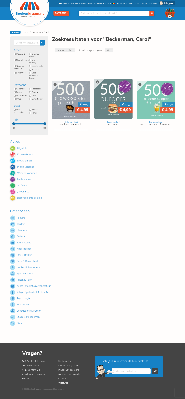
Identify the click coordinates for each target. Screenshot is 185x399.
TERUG (15, 32)
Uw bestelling (65, 361)
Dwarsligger (35, 99)
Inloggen (168, 3)
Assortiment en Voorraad (34, 374)
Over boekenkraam (31, 365)
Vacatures (63, 383)
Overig (33, 92)
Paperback (35, 89)
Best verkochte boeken (33, 75)
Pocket (18, 92)
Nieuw (33, 109)
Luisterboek (20, 95)
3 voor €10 (20, 73)
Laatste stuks (36, 66)
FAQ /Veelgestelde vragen (34, 361)
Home (25, 32)
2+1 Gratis (34, 69)
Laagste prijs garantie (68, 365)
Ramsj (33, 113)
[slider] (13, 123)
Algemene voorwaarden (69, 374)
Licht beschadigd (19, 110)
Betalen (25, 378)
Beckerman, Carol (40, 32)
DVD (32, 95)
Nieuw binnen (21, 60)
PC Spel (18, 99)
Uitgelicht (19, 54)
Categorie (61, 13)
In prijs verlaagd (33, 61)
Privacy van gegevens (68, 370)
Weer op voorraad (19, 67)
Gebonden (20, 89)
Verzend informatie (31, 370)
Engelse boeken (34, 55)
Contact (62, 378)
